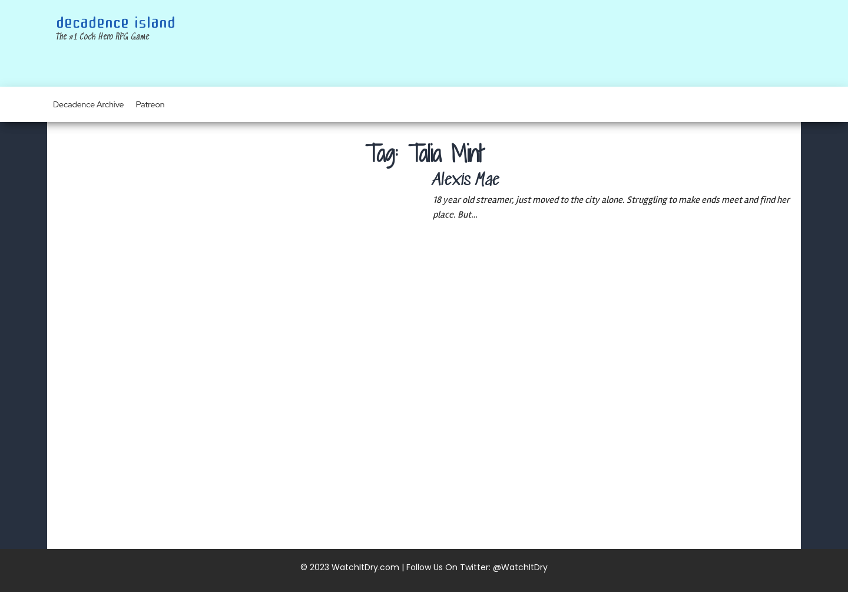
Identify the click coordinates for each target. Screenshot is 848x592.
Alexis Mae (466, 181)
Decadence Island (115, 23)
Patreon (150, 104)
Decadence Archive (88, 104)
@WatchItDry (520, 567)
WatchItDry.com (365, 567)
